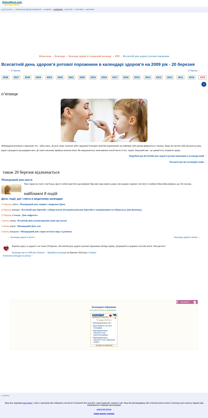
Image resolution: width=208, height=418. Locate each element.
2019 (93, 77)
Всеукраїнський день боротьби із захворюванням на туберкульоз (94, 210)
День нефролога (30, 215)
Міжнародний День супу (29, 226)
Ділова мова (45, 56)
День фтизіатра (134, 210)
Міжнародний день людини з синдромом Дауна (42, 204)
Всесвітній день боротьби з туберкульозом (42, 210)
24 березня (6, 210)
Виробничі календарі (57, 252)
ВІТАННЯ (68, 10)
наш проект (27, 403)
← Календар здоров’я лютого (21, 237)
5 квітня (5, 226)
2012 (169, 77)
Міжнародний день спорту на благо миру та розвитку (46, 231)
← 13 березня (14, 70)
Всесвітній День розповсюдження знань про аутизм (42, 221)
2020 (82, 77)
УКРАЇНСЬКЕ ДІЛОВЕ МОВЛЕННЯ (28, 10)
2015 (137, 77)
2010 (191, 77)
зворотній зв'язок (104, 409)
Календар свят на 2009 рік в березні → (29, 252)
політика (5, 396)
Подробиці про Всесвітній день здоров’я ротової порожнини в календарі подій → (168, 156)
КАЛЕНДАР (58, 10)
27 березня (6, 215)
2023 (49, 77)
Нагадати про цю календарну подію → (188, 162)
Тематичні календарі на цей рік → (18, 256)
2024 (38, 77)
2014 (147, 77)
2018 (104, 77)
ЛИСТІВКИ (79, 10)
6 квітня (5, 231)
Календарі (60, 56)
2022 (60, 77)
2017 (115, 77)
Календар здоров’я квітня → (187, 237)
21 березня (6, 204)
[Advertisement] (80, 33)
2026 (5, 77)
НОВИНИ (47, 10)
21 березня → (194, 70)
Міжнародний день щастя (16, 179)
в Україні (92, 252)
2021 (71, 77)
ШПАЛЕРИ (90, 10)
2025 (27, 77)
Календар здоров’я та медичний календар (90, 56)
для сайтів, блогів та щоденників (104, 310)
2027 (16, 77)
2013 (158, 77)
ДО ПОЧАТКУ (7, 10)
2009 (117, 56)
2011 (180, 77)
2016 (126, 77)
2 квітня (5, 221)
